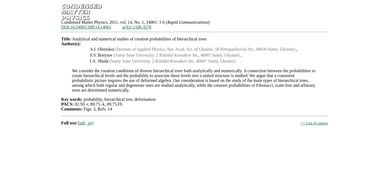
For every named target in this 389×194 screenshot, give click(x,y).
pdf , (83, 123)
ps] (90, 123)
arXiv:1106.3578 (136, 27)
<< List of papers (314, 123)
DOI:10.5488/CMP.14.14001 (86, 27)
